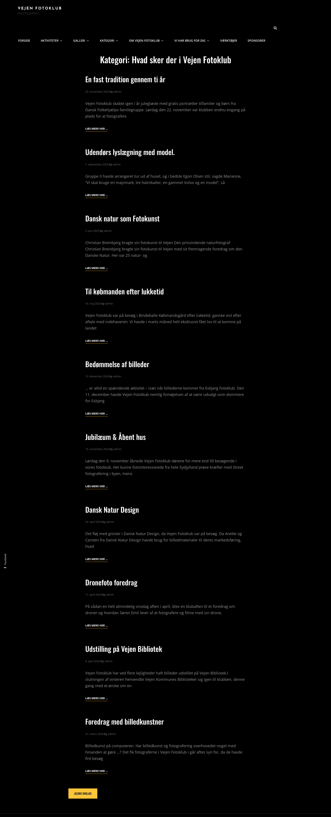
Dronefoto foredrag (113, 566)
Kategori (153, 12)
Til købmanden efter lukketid (127, 274)
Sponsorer (294, 12)
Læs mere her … (96, 112)
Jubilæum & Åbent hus (117, 420)
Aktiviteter (100, 12)
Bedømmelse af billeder (119, 347)
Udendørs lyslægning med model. (133, 135)
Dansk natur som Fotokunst (125, 202)
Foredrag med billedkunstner (127, 705)
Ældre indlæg (83, 777)
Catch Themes (201, 807)
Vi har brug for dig (232, 12)
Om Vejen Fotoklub (188, 12)
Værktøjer (267, 12)
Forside (73, 12)
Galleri (127, 12)
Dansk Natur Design (114, 493)
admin (118, 75)
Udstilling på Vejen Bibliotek (126, 632)
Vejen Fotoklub (40, 9)
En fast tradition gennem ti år (128, 63)
